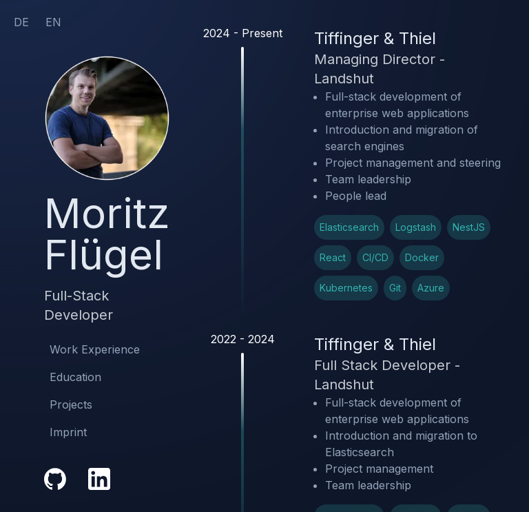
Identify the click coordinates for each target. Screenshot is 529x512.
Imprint (68, 432)
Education (75, 377)
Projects (71, 404)
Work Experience (95, 349)
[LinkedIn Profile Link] (99, 479)
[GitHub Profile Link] (55, 479)
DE (21, 22)
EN (53, 22)
